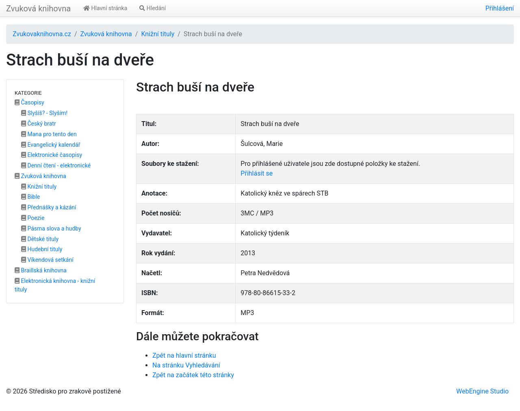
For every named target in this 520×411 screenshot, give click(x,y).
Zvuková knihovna (38, 8)
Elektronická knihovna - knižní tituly (55, 285)
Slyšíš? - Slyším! (44, 113)
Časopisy (29, 102)
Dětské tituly (39, 239)
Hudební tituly (41, 249)
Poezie (32, 218)
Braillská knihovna (41, 270)
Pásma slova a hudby (51, 228)
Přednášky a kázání (48, 207)
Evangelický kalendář (50, 144)
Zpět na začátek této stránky (193, 375)
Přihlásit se (256, 173)
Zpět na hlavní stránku (184, 355)
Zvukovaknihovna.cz (42, 34)
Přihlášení (499, 8)
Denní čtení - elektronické (56, 165)
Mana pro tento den (49, 134)
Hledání (152, 8)
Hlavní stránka (105, 8)
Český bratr (38, 123)
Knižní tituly (157, 34)
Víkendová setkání (47, 260)
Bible (30, 197)
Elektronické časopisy (51, 155)
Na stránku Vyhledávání (186, 365)
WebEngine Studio (482, 391)
